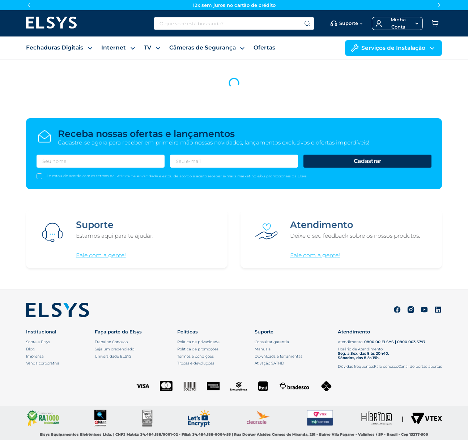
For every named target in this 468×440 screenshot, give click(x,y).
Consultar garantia (272, 342)
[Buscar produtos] (307, 23)
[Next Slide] (439, 5)
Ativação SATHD (269, 363)
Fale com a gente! (101, 255)
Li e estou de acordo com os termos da (79, 176)
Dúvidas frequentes (356, 366)
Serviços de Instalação (393, 48)
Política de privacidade (198, 342)
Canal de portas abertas (420, 366)
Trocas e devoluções (195, 363)
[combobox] (234, 23)
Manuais (263, 349)
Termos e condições (195, 356)
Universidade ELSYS (113, 356)
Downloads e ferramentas (278, 356)
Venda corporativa (42, 363)
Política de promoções (197, 349)
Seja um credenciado (114, 349)
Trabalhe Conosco (111, 342)
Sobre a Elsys (38, 342)
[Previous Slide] (29, 5)
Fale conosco (386, 366)
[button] (397, 23)
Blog (30, 349)
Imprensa (35, 356)
